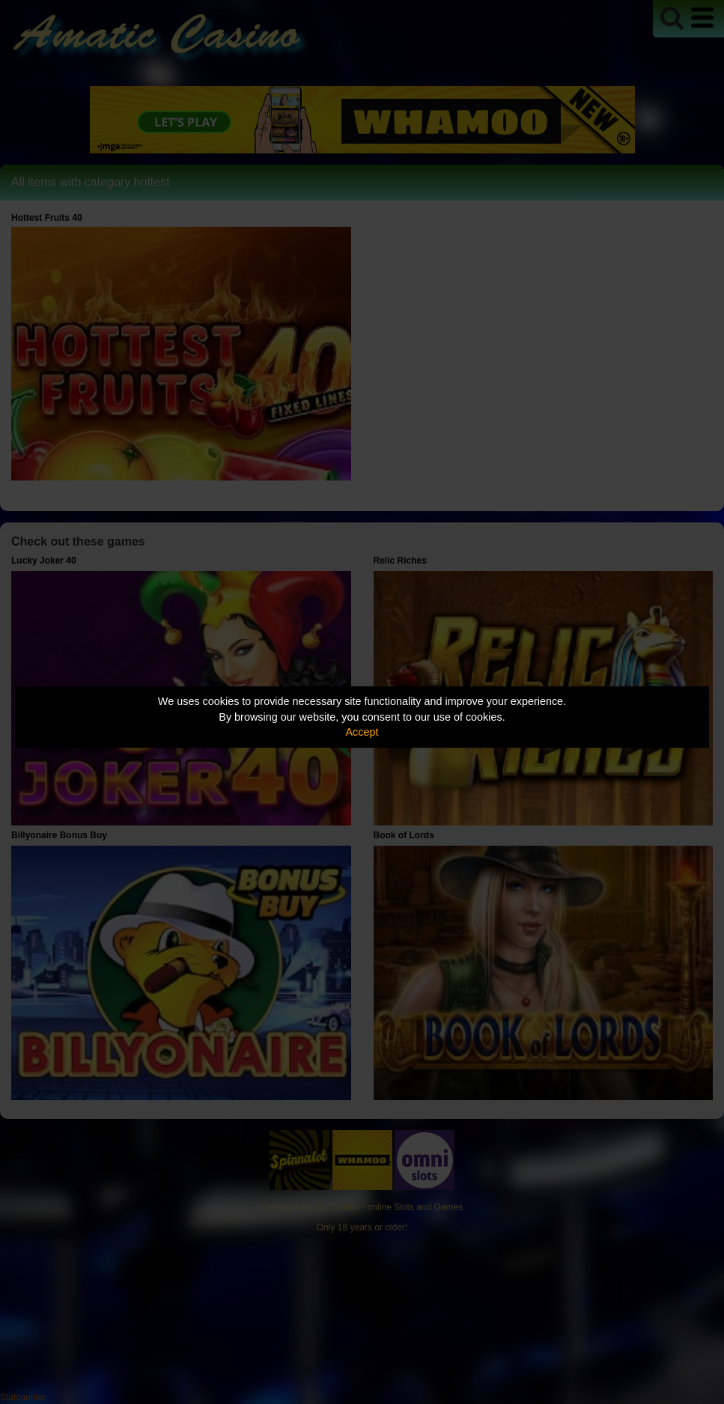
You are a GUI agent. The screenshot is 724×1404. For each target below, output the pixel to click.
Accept (362, 732)
